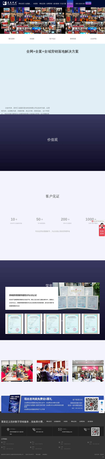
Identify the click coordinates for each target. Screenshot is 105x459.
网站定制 (42, 3)
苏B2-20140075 (30, 454)
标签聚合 (45, 454)
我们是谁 (11, 39)
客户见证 (52, 39)
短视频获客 (28, 3)
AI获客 (35, 3)
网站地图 (38, 454)
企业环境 (93, 39)
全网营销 (49, 3)
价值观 (32, 39)
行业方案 (63, 3)
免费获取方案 (88, 3)
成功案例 (56, 3)
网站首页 (22, 3)
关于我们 (70, 3)
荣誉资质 (73, 39)
